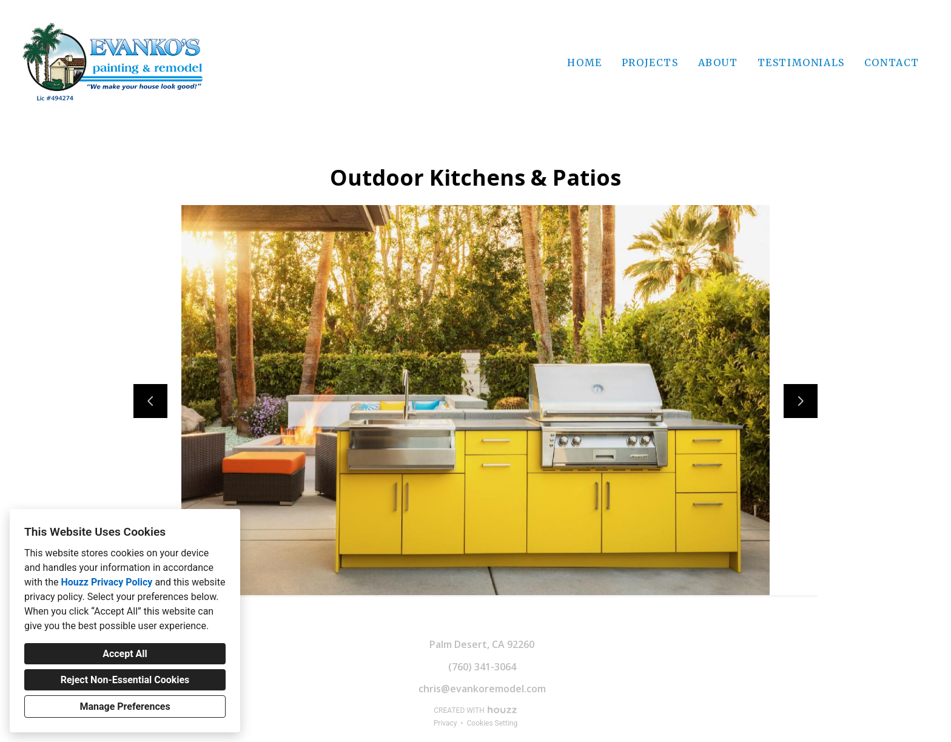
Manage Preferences (124, 706)
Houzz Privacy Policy (106, 582)
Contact (891, 62)
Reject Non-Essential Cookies (125, 680)
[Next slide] (801, 401)
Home (584, 62)
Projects (650, 62)
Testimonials (801, 62)
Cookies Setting (492, 723)
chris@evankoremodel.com (482, 688)
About (718, 62)
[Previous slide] (150, 401)
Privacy (445, 723)
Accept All (124, 653)
